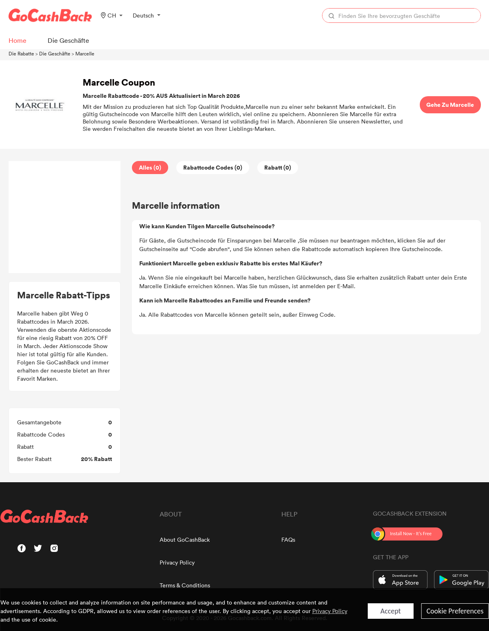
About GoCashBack (185, 539)
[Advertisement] (64, 217)
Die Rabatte (21, 53)
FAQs (288, 539)
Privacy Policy (177, 562)
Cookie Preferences (454, 611)
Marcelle (84, 53)
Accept (390, 611)
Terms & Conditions (185, 585)
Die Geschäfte (54, 53)
